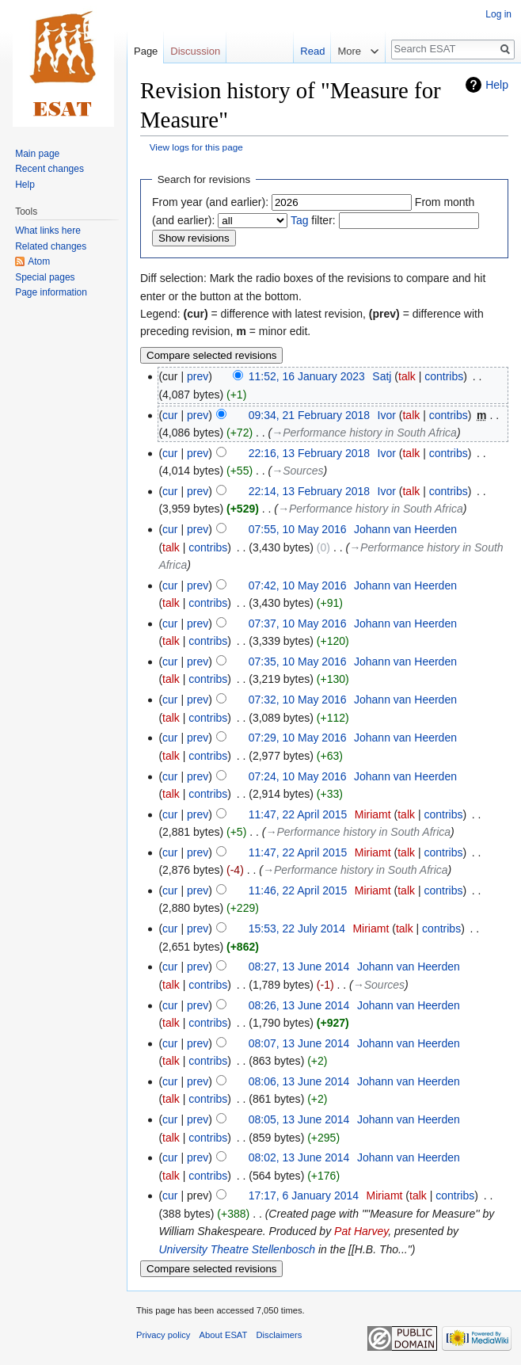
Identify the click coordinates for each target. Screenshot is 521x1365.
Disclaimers (279, 1335)
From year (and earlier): (210, 202)
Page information (51, 292)
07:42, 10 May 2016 (298, 585)
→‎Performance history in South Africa (364, 432)
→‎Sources (297, 470)
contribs (443, 376)
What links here (48, 230)
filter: (313, 220)
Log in (498, 14)
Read (303, 51)
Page (146, 51)
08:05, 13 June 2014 (299, 1119)
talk (407, 376)
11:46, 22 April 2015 (298, 890)
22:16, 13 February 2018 (309, 453)
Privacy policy (163, 1335)
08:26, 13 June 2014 (299, 1005)
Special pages (44, 277)
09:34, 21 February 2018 (309, 415)
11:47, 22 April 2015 (298, 814)
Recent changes (49, 168)
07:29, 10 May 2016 (298, 737)
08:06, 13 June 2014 (299, 1081)
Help (496, 84)
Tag (300, 220)
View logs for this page (196, 147)
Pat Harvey (361, 1231)
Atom (39, 261)
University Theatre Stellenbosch (236, 1249)
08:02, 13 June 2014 (299, 1157)
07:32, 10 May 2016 (298, 699)
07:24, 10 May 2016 (298, 776)
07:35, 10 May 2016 (298, 661)
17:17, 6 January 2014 (304, 1195)
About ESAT (224, 1335)
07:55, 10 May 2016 (298, 529)
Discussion (195, 51)
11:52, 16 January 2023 (307, 376)
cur (169, 415)
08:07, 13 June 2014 (299, 1043)
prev (197, 376)
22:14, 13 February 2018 (309, 491)
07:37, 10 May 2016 (298, 623)
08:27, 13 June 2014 (299, 966)
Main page (37, 153)
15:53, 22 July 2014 (297, 928)
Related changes (50, 246)
